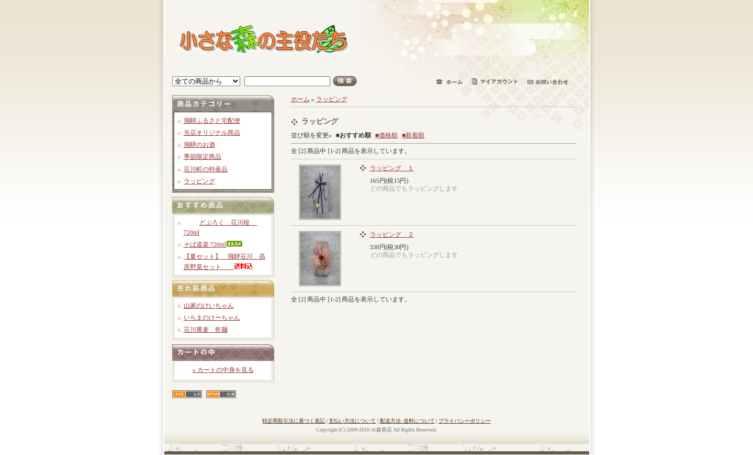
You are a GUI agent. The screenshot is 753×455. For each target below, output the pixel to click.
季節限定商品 (202, 156)
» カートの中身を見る (223, 370)
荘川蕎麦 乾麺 (206, 329)
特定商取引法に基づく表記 (293, 421)
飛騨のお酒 (199, 144)
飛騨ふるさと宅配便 (212, 120)
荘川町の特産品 (206, 169)
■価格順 (386, 135)
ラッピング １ (392, 168)
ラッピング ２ (392, 234)
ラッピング (199, 181)
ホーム (300, 99)
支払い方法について (352, 421)
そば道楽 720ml (213, 244)
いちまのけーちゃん (212, 317)
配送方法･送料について (407, 421)
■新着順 (413, 135)
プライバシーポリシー (465, 421)
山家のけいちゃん (209, 305)
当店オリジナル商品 (212, 132)
